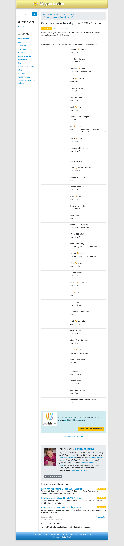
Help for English (63, 534)
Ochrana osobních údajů (62, 537)
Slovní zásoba (23, 59)
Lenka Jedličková (84, 449)
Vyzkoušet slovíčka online (73, 437)
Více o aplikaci (91, 429)
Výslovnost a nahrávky (26, 67)
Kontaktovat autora (53, 476)
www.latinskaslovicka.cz (80, 470)
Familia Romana (24, 77)
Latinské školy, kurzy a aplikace (26, 82)
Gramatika (22, 45)
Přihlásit (21, 26)
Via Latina (22, 74)
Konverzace (22, 52)
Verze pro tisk (101, 517)
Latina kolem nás (24, 56)
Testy (20, 63)
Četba (20, 42)
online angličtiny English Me (80, 534)
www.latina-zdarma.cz (67, 458)
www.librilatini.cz (95, 458)
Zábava (21, 70)
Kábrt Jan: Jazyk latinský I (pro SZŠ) (59, 17)
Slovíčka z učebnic (68, 14)
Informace (22, 49)
